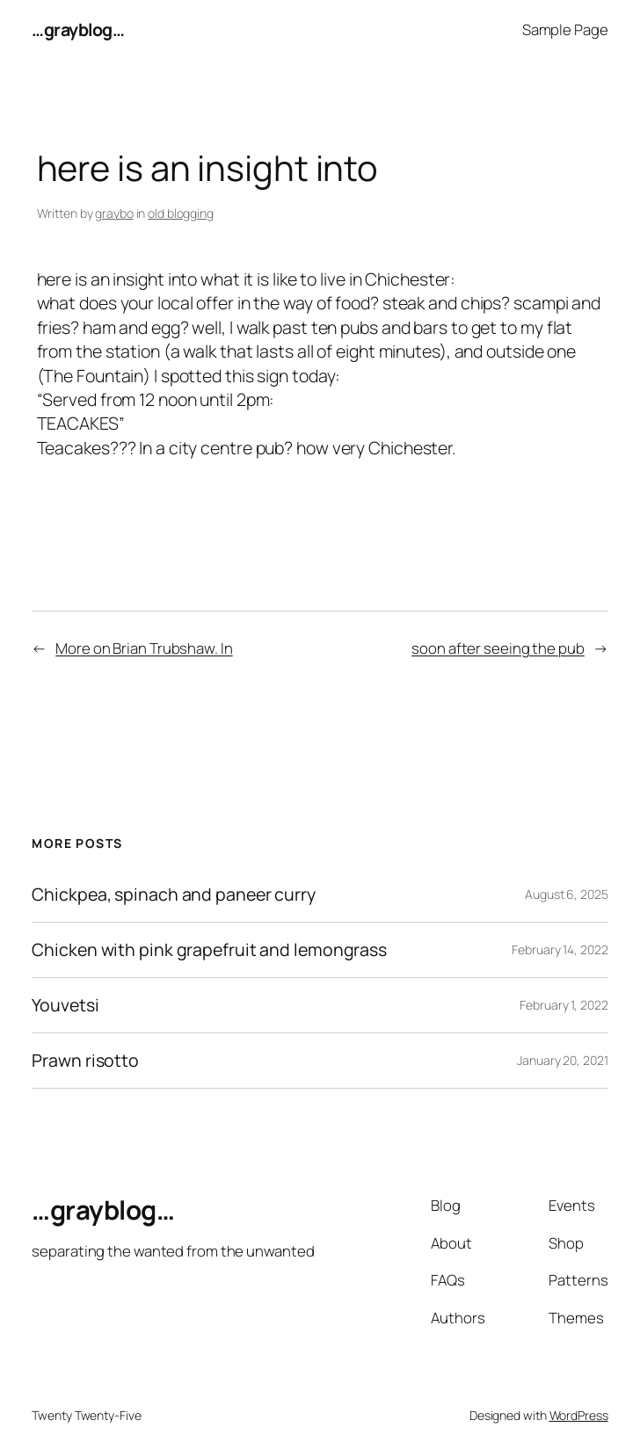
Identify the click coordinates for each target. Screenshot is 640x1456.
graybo (114, 213)
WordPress (578, 1415)
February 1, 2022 (563, 1004)
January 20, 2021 (562, 1060)
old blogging (181, 213)
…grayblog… (78, 29)
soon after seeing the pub (498, 648)
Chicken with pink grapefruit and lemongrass (209, 950)
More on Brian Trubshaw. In (143, 648)
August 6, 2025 (566, 894)
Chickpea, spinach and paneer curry (174, 894)
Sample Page (565, 29)
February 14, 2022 (559, 949)
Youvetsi (65, 1005)
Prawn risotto (85, 1060)
